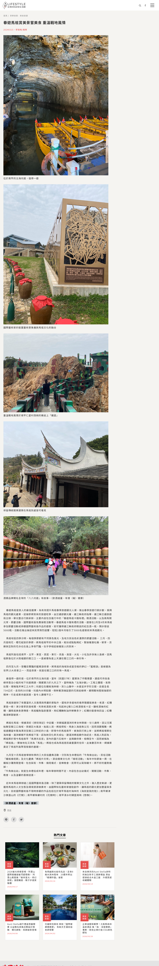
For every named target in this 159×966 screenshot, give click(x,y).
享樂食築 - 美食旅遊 (19, 15)
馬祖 (9, 810)
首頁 (5, 15)
